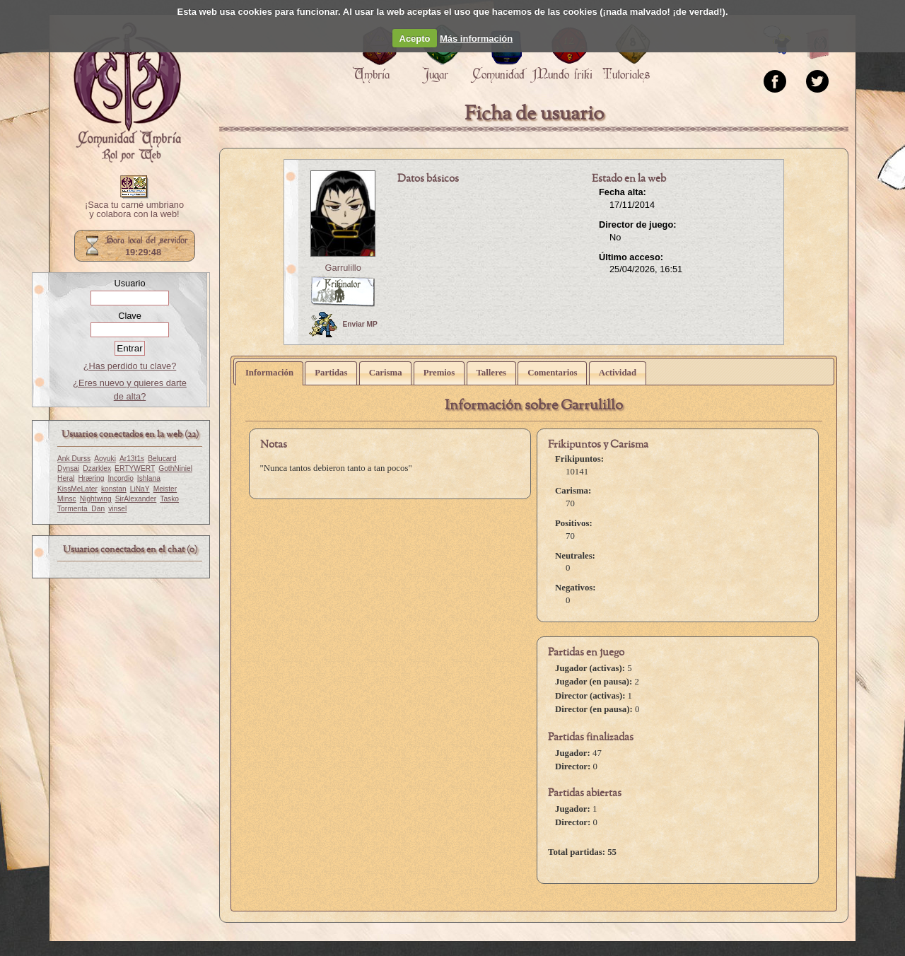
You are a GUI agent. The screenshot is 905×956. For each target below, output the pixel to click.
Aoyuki (105, 458)
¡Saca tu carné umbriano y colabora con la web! (134, 210)
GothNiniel (175, 468)
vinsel (117, 509)
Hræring (91, 478)
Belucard (162, 458)
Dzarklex (97, 468)
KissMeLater (77, 489)
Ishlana (148, 478)
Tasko (169, 499)
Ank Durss (73, 458)
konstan (114, 489)
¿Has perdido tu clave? (130, 366)
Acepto (415, 38)
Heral (65, 478)
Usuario (129, 283)
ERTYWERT (135, 468)
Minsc (66, 499)
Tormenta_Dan (81, 509)
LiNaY (140, 489)
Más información (476, 38)
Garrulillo (343, 267)
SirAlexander (136, 499)
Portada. (127, 92)
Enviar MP (343, 324)
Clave (129, 315)
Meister (165, 489)
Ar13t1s (131, 458)
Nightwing (96, 499)
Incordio (120, 478)
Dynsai (68, 468)
